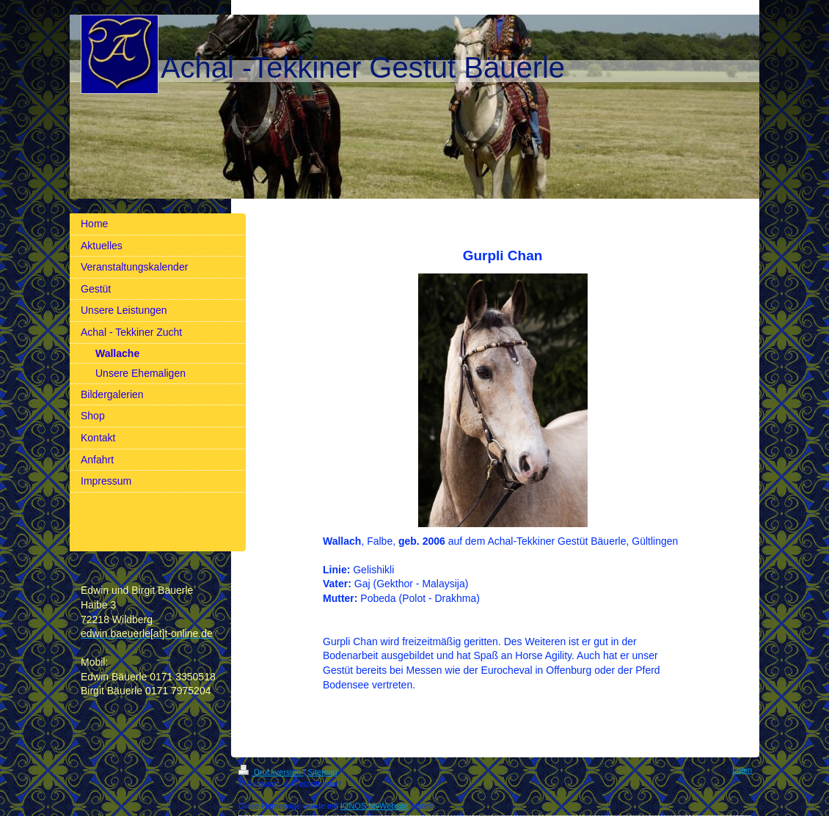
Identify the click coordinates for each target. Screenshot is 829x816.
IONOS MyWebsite (374, 805)
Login (742, 769)
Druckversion (270, 772)
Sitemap (322, 772)
